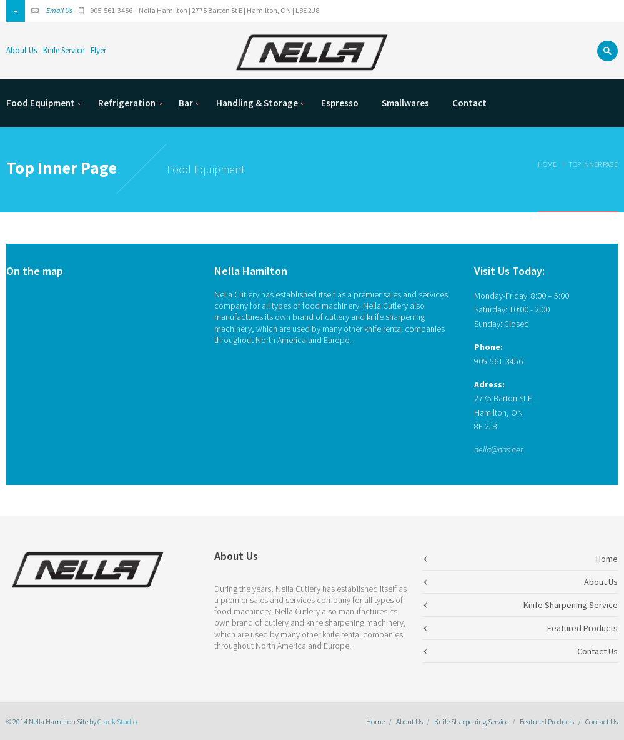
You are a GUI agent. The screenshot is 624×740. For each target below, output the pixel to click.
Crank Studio (117, 721)
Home (547, 164)
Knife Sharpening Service (471, 721)
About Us (21, 50)
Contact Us (601, 721)
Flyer (98, 50)
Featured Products (547, 721)
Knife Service (63, 50)
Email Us (59, 10)
